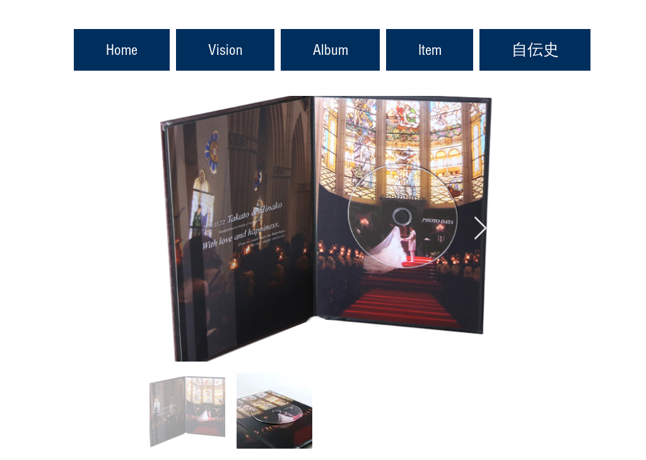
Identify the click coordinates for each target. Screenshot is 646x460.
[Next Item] (480, 228)
